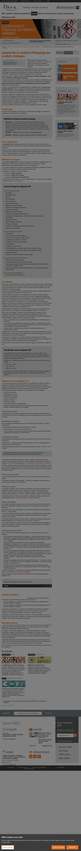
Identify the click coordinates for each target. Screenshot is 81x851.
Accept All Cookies (58, 847)
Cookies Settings (8, 847)
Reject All (72, 847)
